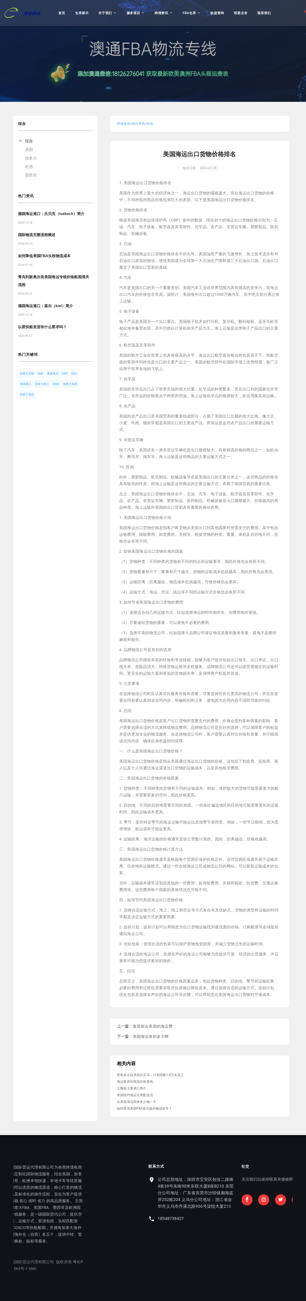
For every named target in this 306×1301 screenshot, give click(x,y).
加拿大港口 (42, 384)
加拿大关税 (27, 373)
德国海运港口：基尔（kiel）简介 (45, 306)
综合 (29, 141)
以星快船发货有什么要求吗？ (42, 327)
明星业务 (240, 13)
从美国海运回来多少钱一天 (136, 1102)
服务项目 (133, 13)
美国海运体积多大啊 (151, 1036)
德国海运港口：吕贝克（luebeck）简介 (51, 214)
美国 (29, 149)
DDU (74, 373)
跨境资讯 (161, 13)
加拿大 (31, 158)
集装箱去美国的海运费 (153, 1026)
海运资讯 (138, 123)
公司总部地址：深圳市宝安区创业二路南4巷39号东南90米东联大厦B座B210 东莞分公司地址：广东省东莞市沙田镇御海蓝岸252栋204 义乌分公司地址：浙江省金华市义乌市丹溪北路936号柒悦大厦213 (250, 1193)
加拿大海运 (27, 394)
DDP (65, 373)
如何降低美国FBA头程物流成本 (44, 256)
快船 (40, 373)
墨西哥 (31, 175)
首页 (61, 13)
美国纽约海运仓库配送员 (135, 1095)
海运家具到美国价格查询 (135, 1081)
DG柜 (56, 384)
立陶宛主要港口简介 (132, 1088)
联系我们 (264, 13)
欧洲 (29, 166)
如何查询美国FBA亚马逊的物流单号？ (144, 1108)
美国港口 (25, 384)
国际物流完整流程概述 (37, 235)
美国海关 (52, 373)
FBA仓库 (189, 13)
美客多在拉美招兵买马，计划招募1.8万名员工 (150, 1075)
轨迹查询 (217, 13)
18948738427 (225, 1218)
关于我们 (105, 13)
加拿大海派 (70, 384)
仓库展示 (82, 13)
